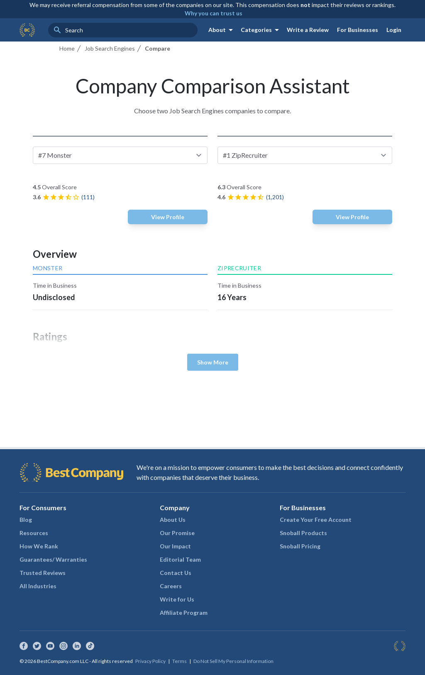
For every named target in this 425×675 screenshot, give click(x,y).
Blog (26, 519)
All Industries (38, 585)
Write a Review (308, 29)
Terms (179, 661)
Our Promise (177, 532)
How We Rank (39, 546)
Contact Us (175, 572)
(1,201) (275, 197)
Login (393, 29)
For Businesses (357, 29)
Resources (34, 532)
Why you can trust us (213, 13)
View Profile (167, 216)
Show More (212, 362)
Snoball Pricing (300, 546)
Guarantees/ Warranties (53, 559)
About (222, 30)
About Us (173, 519)
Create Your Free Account (316, 519)
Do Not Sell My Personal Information (233, 661)
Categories (261, 30)
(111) (88, 197)
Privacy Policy (150, 661)
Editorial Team (180, 559)
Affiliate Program (184, 612)
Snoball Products (303, 532)
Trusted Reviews (43, 572)
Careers (171, 585)
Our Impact (175, 546)
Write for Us (177, 599)
